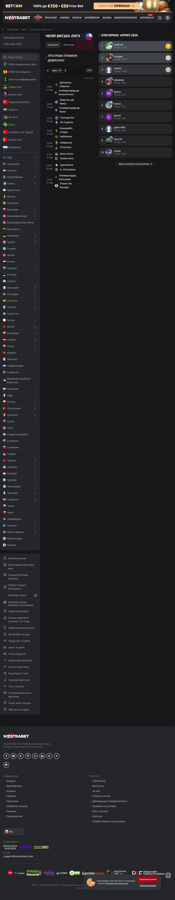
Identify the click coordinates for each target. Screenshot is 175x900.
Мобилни (120, 17)
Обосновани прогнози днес (18, 566)
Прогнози (51, 17)
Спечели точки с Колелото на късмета (18, 604)
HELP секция (100, 811)
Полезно (131, 17)
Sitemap (97, 816)
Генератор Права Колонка (15, 576)
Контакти (98, 786)
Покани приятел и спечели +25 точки (16, 619)
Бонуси (77, 17)
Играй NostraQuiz (16, 611)
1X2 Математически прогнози (17, 694)
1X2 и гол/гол (13, 686)
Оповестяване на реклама (108, 821)
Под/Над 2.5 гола (15, 673)
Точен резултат (14, 654)
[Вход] (168, 18)
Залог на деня (14, 647)
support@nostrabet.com (18, 856)
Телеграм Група (20, 595)
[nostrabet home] (16, 736)
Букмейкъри (92, 17)
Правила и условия (104, 806)
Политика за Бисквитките (116, 883)
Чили (24, 29)
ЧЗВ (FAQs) (98, 781)
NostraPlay (147, 17)
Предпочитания (148, 885)
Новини (65, 17)
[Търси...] (160, 18)
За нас (96, 791)
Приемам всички (148, 879)
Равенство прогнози (17, 660)
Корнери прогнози (16, 680)
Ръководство (14, 816)
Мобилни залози (16, 806)
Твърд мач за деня (16, 641)
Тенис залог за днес (17, 703)
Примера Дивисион (41, 29)
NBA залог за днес (16, 709)
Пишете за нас (101, 796)
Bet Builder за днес (16, 634)
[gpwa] (34, 873)
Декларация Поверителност (109, 801)
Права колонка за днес (19, 628)
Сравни (11, 796)
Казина (107, 17)
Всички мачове (14, 558)
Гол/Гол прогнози (16, 667)
